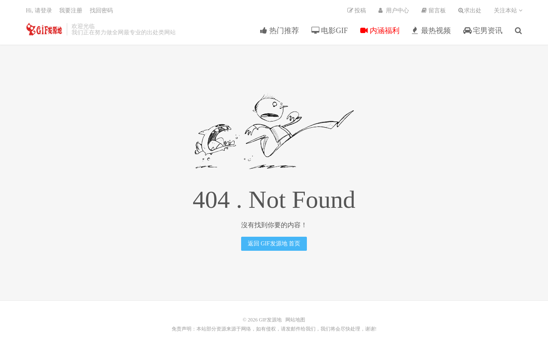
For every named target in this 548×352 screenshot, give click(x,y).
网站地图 (295, 320)
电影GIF (329, 30)
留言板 (433, 10)
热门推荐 (279, 30)
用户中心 (393, 10)
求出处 (469, 10)
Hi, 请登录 (39, 10)
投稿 (356, 10)
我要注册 (70, 10)
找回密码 (101, 10)
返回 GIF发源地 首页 (274, 243)
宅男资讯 (483, 30)
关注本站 (508, 10)
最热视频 (431, 30)
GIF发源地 (44, 29)
